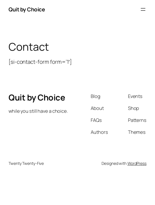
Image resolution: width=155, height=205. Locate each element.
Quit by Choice (27, 9)
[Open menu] (143, 9)
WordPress (136, 163)
